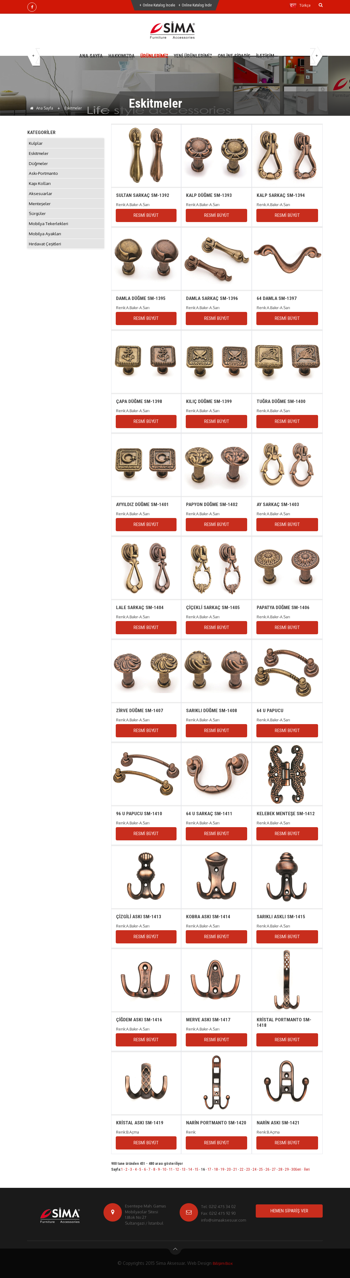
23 (248, 1169)
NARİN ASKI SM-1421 (278, 1123)
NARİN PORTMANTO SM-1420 (212, 1125)
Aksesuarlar (40, 197)
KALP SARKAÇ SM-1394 (281, 195)
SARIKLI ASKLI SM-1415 (281, 916)
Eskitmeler (39, 154)
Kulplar (36, 143)
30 (293, 1169)
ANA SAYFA (91, 56)
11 (171, 1169)
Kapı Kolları (40, 186)
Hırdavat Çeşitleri (46, 250)
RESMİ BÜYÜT (146, 215)
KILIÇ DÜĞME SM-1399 (209, 401)
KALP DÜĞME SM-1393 (209, 195)
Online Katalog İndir (197, 5)
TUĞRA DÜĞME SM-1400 (281, 401)
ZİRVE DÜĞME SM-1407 (139, 710)
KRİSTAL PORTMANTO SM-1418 (285, 1022)
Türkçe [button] (299, 5)
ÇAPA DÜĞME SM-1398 (139, 401)
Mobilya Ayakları (45, 240)
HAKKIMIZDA (121, 56)
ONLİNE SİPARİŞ (234, 56)
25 (261, 1169)
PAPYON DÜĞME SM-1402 (212, 504)
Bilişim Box (222, 1263)
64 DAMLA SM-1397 (277, 298)
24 (254, 1169)
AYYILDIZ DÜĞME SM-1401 (142, 504)
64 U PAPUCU (270, 710)
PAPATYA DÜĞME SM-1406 (284, 607)
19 (222, 1169)
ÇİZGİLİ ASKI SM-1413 (138, 916)
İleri (307, 1169)
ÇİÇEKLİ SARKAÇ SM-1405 (213, 607)
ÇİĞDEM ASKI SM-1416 (139, 1020)
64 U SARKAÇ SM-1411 (209, 813)
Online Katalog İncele (159, 5)
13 (183, 1169)
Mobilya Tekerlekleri (49, 229)
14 (190, 1169)
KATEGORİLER (41, 132)
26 (267, 1169)
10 (164, 1169)
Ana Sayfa (41, 108)
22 (241, 1169)
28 (280, 1169)
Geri (298, 1169)
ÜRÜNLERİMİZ (154, 56)
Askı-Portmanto (44, 175)
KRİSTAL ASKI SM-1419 (140, 1123)
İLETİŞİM (265, 56)
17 (209, 1169)
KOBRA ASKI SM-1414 (208, 916)
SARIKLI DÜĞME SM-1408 (211, 710)
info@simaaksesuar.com (223, 1220)
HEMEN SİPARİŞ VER (289, 1211)
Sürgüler (37, 218)
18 (216, 1169)
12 (177, 1169)
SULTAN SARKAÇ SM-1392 (143, 195)
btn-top (175, 1250)
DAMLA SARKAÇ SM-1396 (212, 298)
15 (196, 1169)
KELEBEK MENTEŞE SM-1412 (286, 813)
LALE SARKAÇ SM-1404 (140, 607)
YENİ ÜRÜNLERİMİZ (193, 56)
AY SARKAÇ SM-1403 (278, 504)
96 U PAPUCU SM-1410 (139, 813)
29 (287, 1169)
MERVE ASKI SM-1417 (208, 1020)
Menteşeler (40, 207)
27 (274, 1169)
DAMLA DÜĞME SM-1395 (141, 298)
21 (235, 1169)
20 (229, 1169)
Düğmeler (38, 164)
